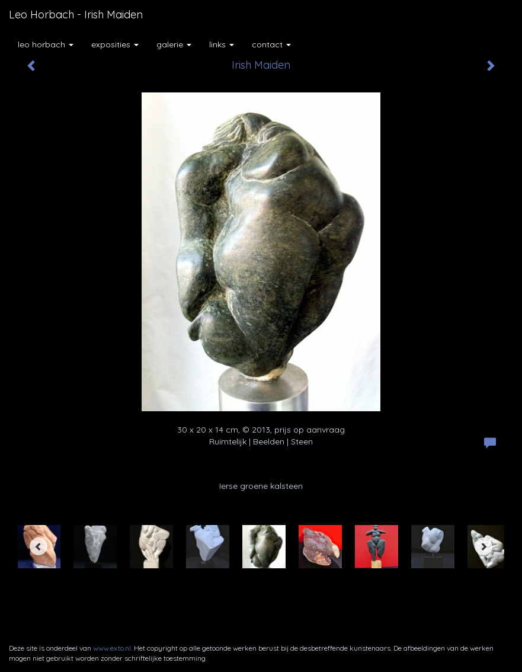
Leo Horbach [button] (45, 44)
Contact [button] (271, 44)
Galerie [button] (173, 44)
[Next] (483, 546)
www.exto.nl (112, 648)
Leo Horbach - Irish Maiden (76, 14)
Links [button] (221, 44)
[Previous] (38, 546)
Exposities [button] (115, 44)
